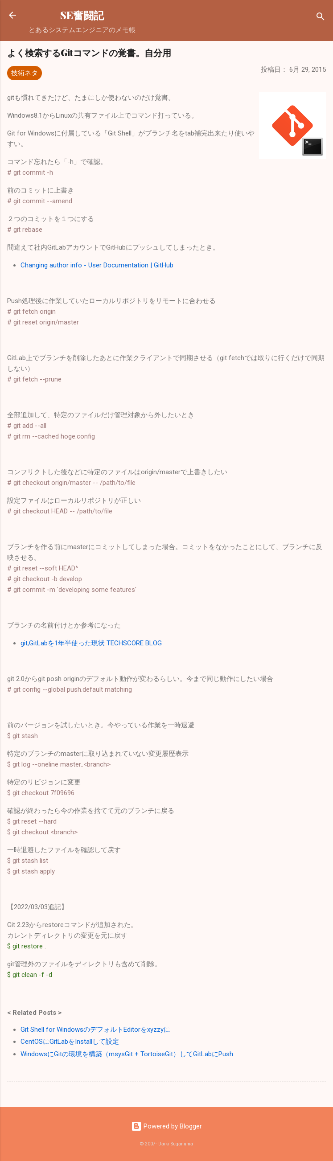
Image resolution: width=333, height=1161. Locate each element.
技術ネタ (24, 73)
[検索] (320, 18)
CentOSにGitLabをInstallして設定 (70, 1042)
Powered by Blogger (166, 1126)
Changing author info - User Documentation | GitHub (97, 265)
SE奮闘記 (82, 15)
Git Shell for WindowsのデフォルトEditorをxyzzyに (95, 1030)
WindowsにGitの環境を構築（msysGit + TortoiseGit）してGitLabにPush (127, 1054)
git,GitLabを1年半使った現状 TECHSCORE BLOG (91, 643)
